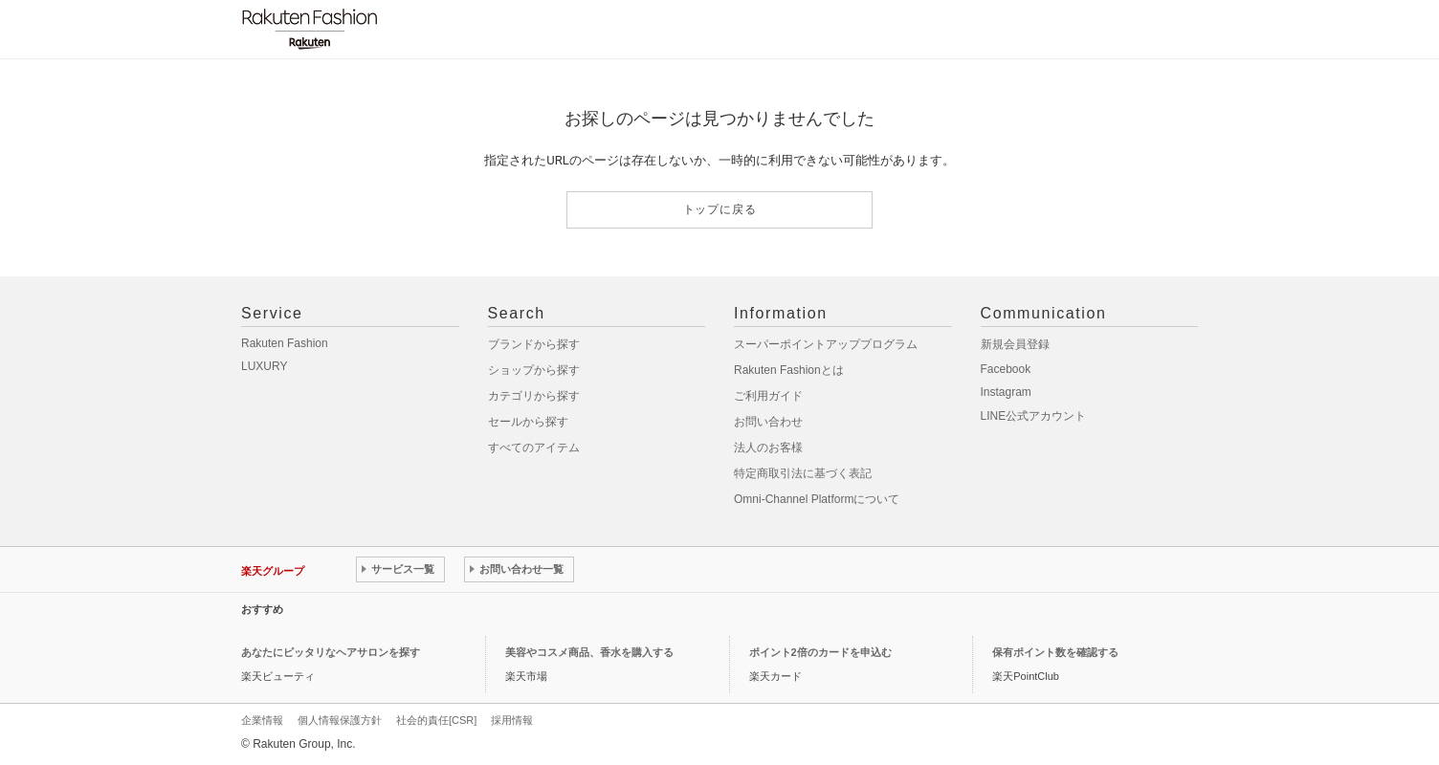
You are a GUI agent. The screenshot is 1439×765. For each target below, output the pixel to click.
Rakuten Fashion (284, 343)
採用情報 (512, 720)
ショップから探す (534, 370)
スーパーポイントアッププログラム (826, 344)
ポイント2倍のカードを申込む (820, 652)
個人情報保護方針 (340, 720)
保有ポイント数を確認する (1055, 652)
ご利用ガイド (768, 396)
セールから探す (528, 421)
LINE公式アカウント (1034, 416)
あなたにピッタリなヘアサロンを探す (330, 652)
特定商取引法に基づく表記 (803, 473)
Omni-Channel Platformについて (816, 499)
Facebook (1006, 369)
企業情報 (262, 720)
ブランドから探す (534, 344)
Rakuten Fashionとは (789, 370)
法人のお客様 (768, 447)
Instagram (1006, 392)
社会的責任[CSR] (436, 720)
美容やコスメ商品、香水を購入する (589, 652)
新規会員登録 (1015, 344)
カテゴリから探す (534, 396)
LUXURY (264, 366)
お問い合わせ (768, 421)
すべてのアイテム (534, 447)
